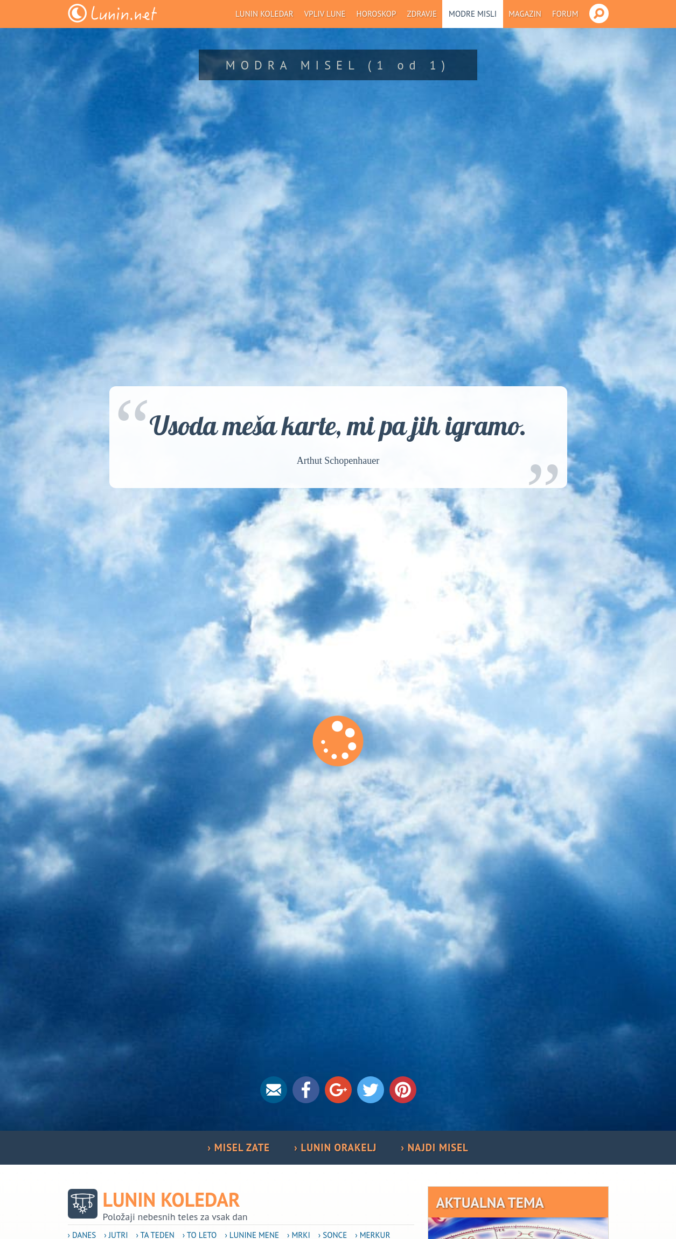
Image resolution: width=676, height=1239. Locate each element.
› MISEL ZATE (238, 1147)
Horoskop (376, 14)
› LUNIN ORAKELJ (335, 1147)
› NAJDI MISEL (434, 1147)
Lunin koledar (264, 14)
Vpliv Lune (325, 14)
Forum (565, 14)
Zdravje (422, 14)
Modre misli (473, 14)
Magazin (524, 14)
